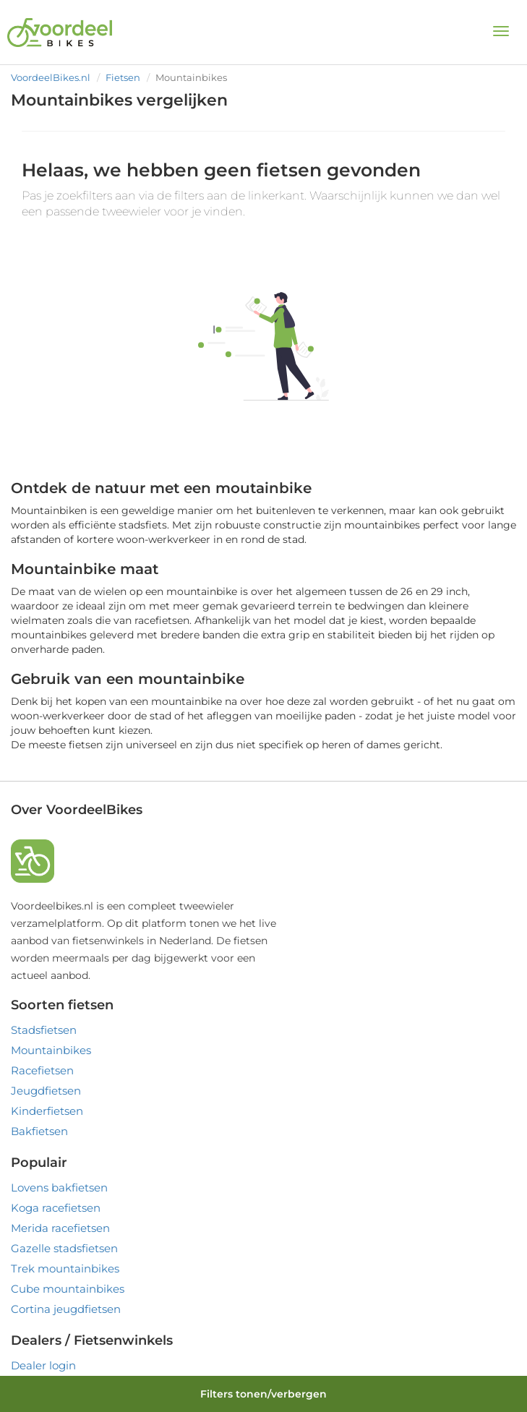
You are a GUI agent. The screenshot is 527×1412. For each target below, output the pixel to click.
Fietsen (123, 77)
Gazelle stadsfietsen (64, 1248)
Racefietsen (42, 1070)
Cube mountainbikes (67, 1289)
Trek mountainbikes (65, 1268)
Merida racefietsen (60, 1228)
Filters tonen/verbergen (263, 1393)
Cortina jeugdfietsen (66, 1309)
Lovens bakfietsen (59, 1187)
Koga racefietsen (55, 1208)
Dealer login (43, 1365)
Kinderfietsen (47, 1111)
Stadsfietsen (44, 1030)
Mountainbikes (51, 1050)
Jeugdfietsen (46, 1090)
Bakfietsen (39, 1131)
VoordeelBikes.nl (50, 77)
